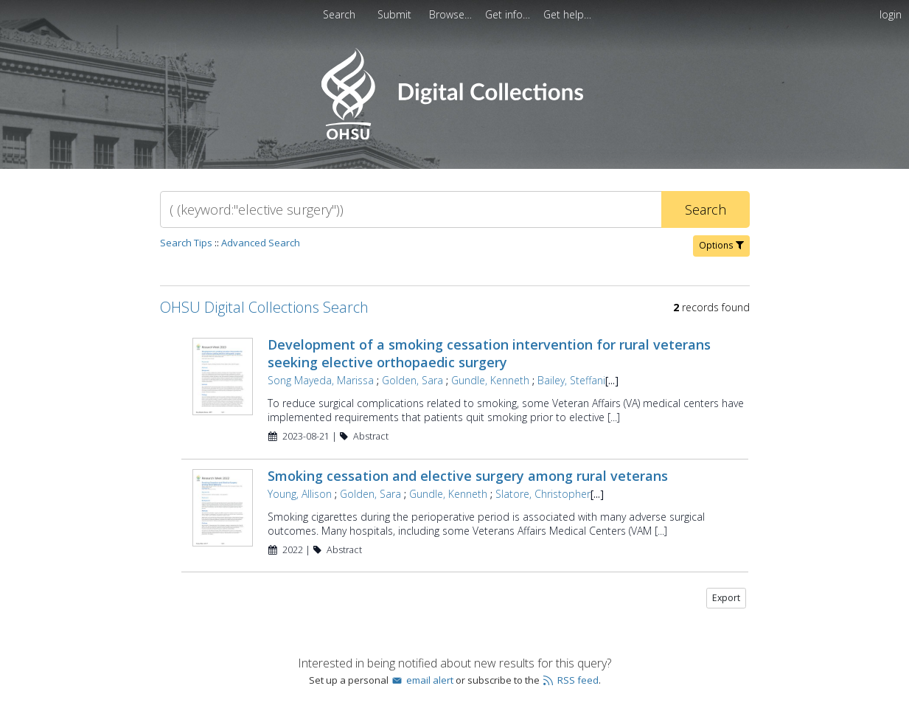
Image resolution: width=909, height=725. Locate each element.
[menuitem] (396, 14)
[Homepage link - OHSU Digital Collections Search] (454, 136)
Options (721, 245)
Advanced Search (260, 242)
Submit (395, 14)
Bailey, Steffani (571, 380)
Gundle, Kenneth (490, 380)
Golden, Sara (412, 380)
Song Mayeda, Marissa (321, 380)
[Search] (410, 209)
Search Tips (186, 242)
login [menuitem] (891, 14)
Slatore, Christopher (543, 494)
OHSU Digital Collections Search (264, 307)
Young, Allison (300, 494)
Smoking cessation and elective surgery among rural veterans (468, 476)
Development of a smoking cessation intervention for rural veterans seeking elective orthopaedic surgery (489, 353)
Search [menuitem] (339, 14)
